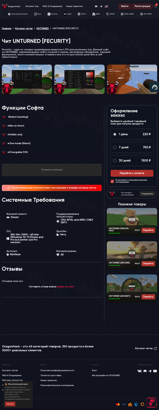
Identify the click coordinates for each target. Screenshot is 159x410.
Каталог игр (32, 6)
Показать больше (51, 170)
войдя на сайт (65, 287)
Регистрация (142, 6)
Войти (124, 6)
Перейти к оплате (132, 173)
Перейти (148, 230)
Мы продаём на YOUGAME (106, 375)
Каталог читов (24, 28)
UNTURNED (42, 28)
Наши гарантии (74, 6)
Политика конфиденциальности (57, 370)
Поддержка (147, 194)
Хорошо (10, 404)
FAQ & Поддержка (52, 6)
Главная (6, 28)
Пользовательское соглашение (57, 385)
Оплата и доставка (50, 375)
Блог (94, 370)
